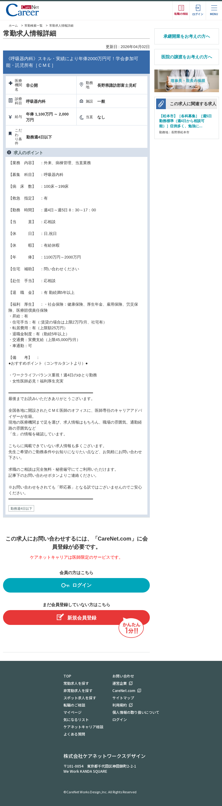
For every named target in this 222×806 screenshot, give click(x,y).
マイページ (72, 712)
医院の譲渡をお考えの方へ (186, 56)
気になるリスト (76, 719)
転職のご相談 (74, 704)
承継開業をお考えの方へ (186, 36)
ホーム (10, 25)
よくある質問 (74, 733)
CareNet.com (123, 690)
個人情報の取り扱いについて (135, 712)
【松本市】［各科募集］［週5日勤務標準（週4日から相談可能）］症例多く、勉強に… (185, 121)
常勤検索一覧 (33, 25)
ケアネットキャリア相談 (83, 726)
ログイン (76, 586)
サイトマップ (123, 697)
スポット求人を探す (79, 697)
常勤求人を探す (76, 683)
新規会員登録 (76, 616)
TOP (67, 675)
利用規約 (119, 704)
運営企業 (119, 683)
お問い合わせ (123, 675)
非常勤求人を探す (77, 690)
